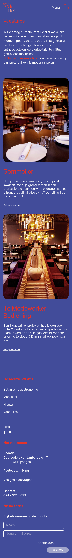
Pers (6, 427)
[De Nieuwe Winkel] (9, 7)
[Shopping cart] (46, 8)
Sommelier (18, 172)
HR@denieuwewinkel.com (21, 58)
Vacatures (10, 412)
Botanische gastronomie (20, 389)
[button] (65, 7)
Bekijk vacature (11, 205)
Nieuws (8, 404)
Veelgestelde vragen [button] (17, 480)
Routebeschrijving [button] (16, 470)
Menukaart (11, 397)
